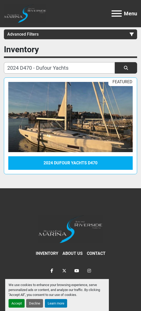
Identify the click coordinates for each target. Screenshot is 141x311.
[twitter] (64, 270)
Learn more (56, 303)
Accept (16, 303)
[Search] (59, 68)
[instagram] (89, 270)
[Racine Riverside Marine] (70, 228)
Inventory (47, 253)
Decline (34, 303)
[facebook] (52, 270)
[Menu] (116, 13)
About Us (72, 253)
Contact (96, 253)
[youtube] (77, 270)
